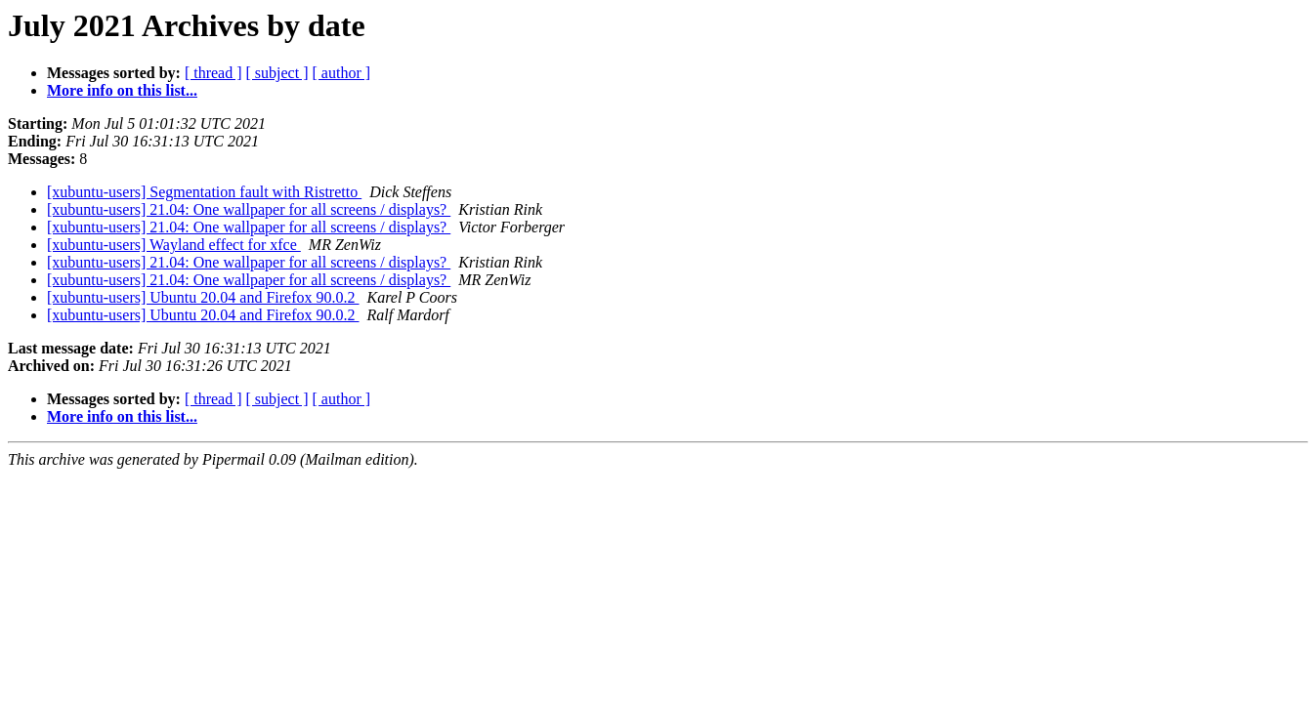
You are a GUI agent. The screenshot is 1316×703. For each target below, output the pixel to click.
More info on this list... (122, 90)
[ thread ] (213, 72)
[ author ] (342, 72)
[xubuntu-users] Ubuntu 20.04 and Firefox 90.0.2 (203, 297)
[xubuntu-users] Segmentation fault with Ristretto (204, 192)
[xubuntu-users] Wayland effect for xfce (174, 244)
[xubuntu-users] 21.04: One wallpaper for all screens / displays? (248, 209)
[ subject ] (277, 72)
